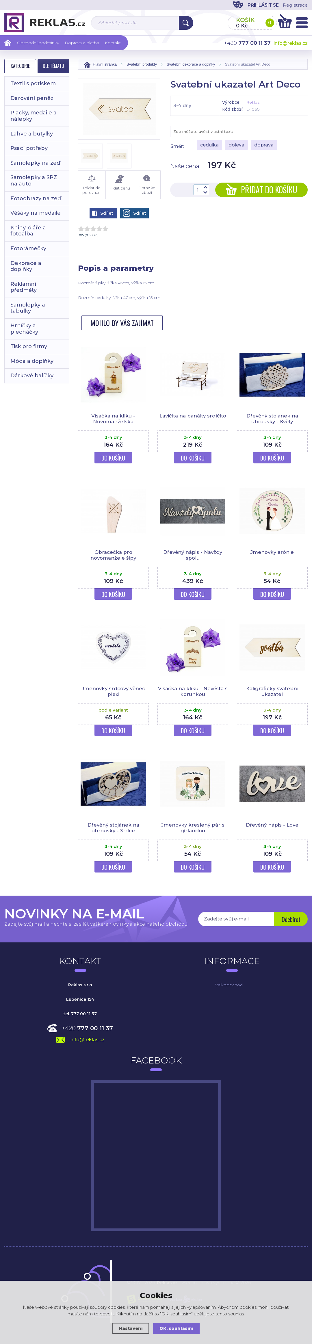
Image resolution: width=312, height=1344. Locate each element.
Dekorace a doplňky (25, 266)
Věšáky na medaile (35, 213)
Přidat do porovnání (92, 185)
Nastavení (130, 1328)
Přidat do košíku (261, 190)
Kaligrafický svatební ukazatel (272, 691)
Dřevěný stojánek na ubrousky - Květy (272, 418)
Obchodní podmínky (38, 42)
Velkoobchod (229, 984)
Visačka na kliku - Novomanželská (113, 418)
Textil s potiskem (33, 83)
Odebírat (290, 919)
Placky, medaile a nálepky (33, 115)
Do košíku (113, 458)
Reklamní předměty (23, 287)
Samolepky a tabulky (27, 308)
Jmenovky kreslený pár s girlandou (193, 827)
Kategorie (20, 65)
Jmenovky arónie (272, 552)
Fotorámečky (28, 248)
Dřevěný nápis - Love (272, 825)
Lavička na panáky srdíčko (192, 416)
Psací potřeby (29, 148)
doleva (236, 145)
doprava (264, 145)
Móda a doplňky (31, 361)
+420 (87, 1028)
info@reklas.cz (291, 43)
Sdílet (102, 213)
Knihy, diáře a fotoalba (28, 230)
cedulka (209, 145)
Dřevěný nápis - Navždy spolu (193, 555)
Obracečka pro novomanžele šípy (113, 555)
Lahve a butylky (31, 134)
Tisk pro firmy (28, 346)
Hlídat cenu (119, 182)
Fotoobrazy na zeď (35, 198)
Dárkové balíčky (31, 375)
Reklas (252, 102)
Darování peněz (31, 98)
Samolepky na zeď (35, 163)
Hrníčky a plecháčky (24, 328)
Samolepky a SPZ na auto (33, 180)
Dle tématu (53, 65)
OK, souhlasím (176, 1328)
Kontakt (113, 42)
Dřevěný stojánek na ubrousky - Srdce (113, 827)
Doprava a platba (82, 42)
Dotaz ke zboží (146, 185)
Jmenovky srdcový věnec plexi (113, 691)
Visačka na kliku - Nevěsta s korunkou (193, 691)
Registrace (295, 5)
